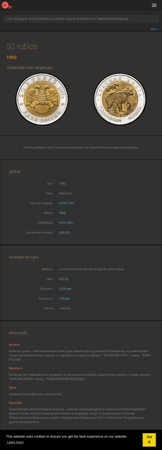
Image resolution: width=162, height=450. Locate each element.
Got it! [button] (149, 439)
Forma (48, 308)
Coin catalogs (15, 18)
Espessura (46, 298)
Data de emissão (41, 203)
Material (47, 269)
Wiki (154, 29)
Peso (49, 279)
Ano (50, 183)
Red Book (65, 193)
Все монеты (84, 18)
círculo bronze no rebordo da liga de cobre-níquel (91, 269)
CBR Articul (45, 222)
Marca (48, 213)
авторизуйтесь (95, 147)
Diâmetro (46, 288)
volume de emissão (40, 232)
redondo (64, 308)
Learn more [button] (15, 442)
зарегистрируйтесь (125, 147)
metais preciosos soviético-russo (50, 18)
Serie (49, 193)
